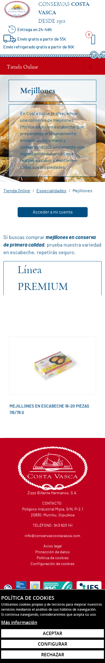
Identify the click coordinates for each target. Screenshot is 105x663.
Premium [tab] (43, 278)
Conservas (70, 13)
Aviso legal (52, 546)
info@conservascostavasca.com (52, 536)
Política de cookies (53, 558)
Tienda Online (22, 67)
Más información (19, 622)
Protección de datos (52, 552)
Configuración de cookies (52, 564)
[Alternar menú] (90, 66)
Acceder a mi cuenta (53, 212)
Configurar (52, 644)
